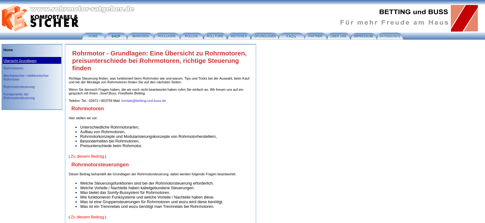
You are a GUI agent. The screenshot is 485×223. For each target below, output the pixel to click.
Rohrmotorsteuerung (19, 87)
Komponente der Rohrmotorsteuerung (19, 96)
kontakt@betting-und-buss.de (144, 101)
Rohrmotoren (13, 68)
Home (8, 50)
